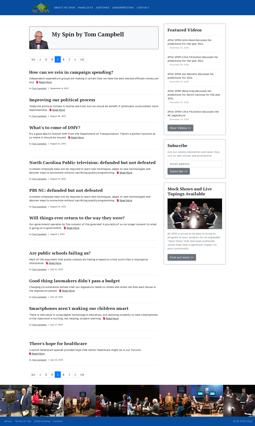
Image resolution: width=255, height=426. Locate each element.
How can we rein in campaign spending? (71, 72)
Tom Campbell (39, 88)
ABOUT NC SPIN (64, 7)
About (8, 421)
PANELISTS (85, 7)
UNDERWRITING (123, 7)
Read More (45, 82)
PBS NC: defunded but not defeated (66, 190)
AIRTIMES (102, 7)
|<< (33, 59)
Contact (58, 421)
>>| (82, 59)
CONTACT (143, 7)
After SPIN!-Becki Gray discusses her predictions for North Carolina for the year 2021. (194, 94)
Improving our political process (62, 100)
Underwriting (42, 421)
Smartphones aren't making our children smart (79, 308)
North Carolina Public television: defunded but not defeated (92, 162)
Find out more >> (182, 257)
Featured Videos (185, 30)
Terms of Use (23, 421)
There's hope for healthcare (58, 343)
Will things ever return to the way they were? (76, 218)
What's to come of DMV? (54, 127)
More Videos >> (180, 128)
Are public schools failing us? (59, 253)
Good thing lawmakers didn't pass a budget (74, 281)
